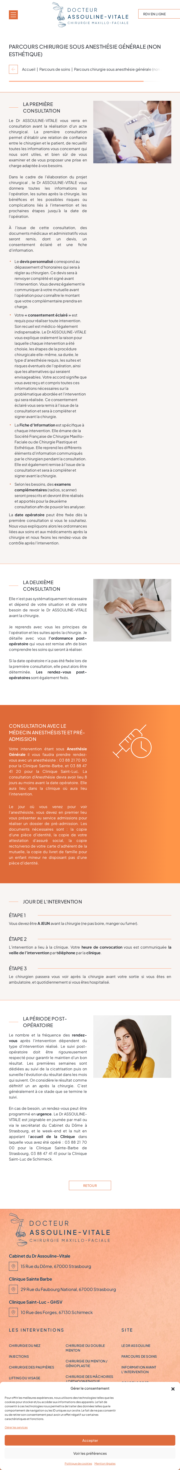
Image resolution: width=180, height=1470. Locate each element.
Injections (19, 1356)
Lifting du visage (25, 1378)
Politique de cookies (78, 1463)
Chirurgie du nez (25, 1345)
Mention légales (105, 1463)
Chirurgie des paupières (31, 1367)
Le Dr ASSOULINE (135, 1345)
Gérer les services (16, 1427)
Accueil (28, 69)
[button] (173, 1388)
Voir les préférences (90, 1453)
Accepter (90, 1440)
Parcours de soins (54, 69)
